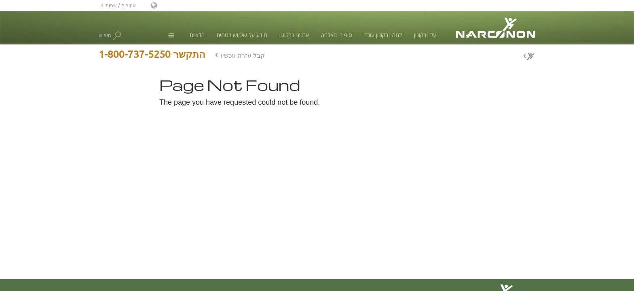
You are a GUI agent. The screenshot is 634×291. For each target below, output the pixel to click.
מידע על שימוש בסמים (242, 35)
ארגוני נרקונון (294, 35)
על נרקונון (425, 35)
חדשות (197, 35)
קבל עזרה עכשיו (243, 55)
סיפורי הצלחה (336, 35)
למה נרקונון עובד (383, 35)
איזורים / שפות (121, 5)
